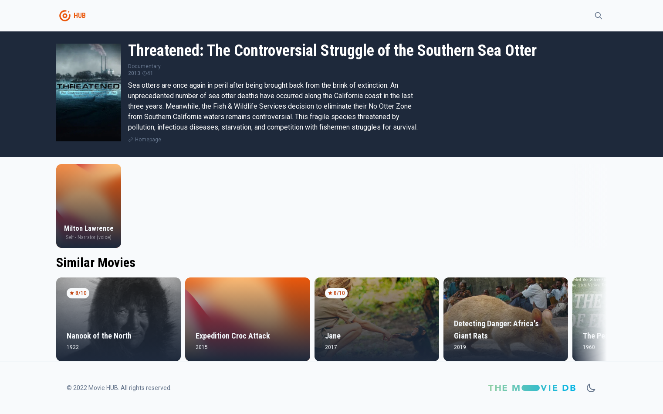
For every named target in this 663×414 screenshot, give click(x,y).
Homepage (148, 140)
